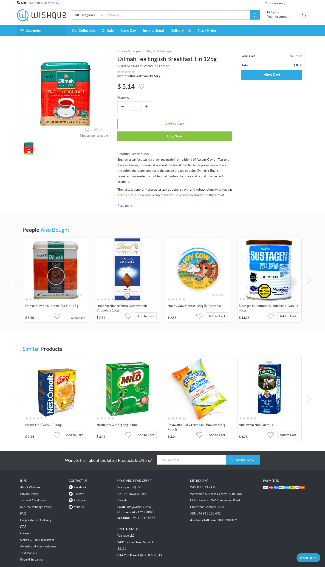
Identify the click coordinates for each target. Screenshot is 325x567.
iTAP (23, 512)
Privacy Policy (29, 479)
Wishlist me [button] (78, 302)
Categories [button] (30, 30)
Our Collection (83, 30)
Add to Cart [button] (149, 302)
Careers (25, 518)
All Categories (90, 14)
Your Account (279, 16)
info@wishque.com (139, 492)
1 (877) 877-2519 (47, 3)
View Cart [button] (272, 74)
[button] (254, 14)
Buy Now (174, 121)
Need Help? (305, 557)
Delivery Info (181, 30)
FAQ (23, 498)
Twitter (79, 479)
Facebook (80, 472)
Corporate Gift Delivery (35, 505)
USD (291, 3)
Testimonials (28, 538)
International (153, 30)
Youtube (79, 492)
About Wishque (30, 472)
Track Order (207, 30)
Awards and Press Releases (38, 531)
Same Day (128, 30)
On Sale (108, 30)
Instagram (81, 485)
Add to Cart (134, 121)
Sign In (275, 11)
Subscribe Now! (243, 445)
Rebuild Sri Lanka (31, 545)
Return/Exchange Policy (36, 492)
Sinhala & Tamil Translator (37, 525)
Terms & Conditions (33, 485)
